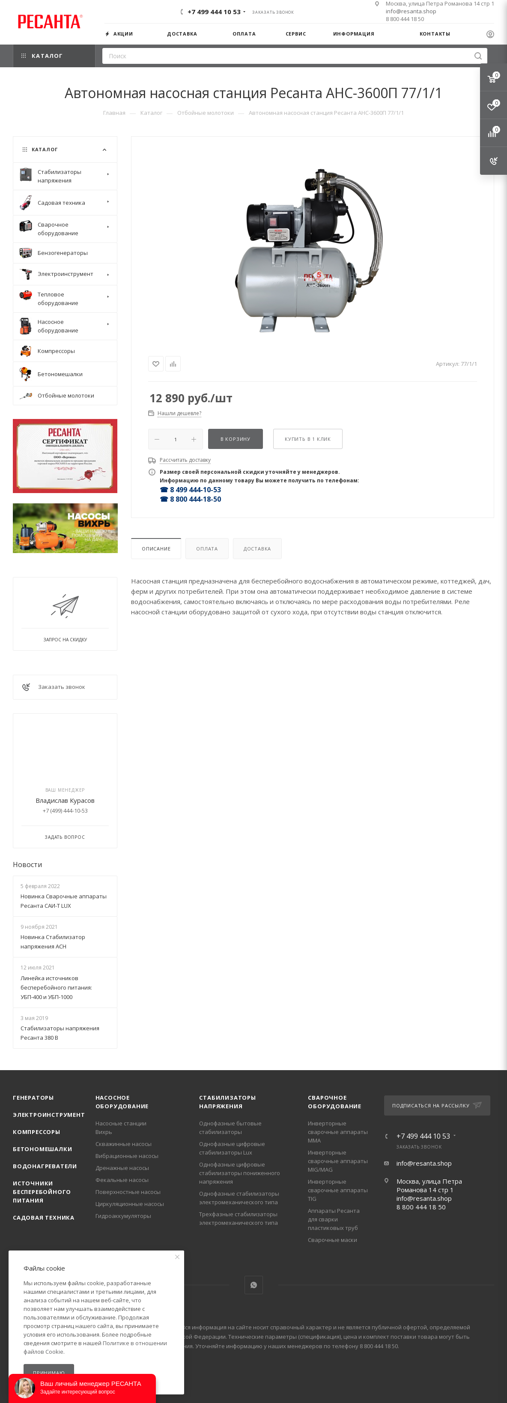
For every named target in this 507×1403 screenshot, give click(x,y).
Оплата (207, 548)
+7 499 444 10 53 (214, 11)
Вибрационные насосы (126, 1156)
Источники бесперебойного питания (42, 1191)
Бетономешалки (42, 1149)
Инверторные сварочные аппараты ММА (338, 1131)
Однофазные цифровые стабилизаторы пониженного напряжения (239, 1173)
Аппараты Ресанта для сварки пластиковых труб (334, 1219)
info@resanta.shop (411, 11)
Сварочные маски (332, 1240)
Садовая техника (44, 1217)
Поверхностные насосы (128, 1192)
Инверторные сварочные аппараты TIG (338, 1190)
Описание (156, 548)
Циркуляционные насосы (129, 1204)
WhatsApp (254, 1285)
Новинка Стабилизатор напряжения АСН (53, 941)
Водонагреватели (45, 1166)
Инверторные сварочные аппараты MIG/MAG (338, 1161)
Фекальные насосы (122, 1180)
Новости (27, 864)
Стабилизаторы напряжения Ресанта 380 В (60, 1032)
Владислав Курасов (65, 800)
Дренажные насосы (122, 1168)
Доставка (257, 548)
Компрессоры (36, 1132)
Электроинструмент (49, 1115)
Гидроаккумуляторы (123, 1216)
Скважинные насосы (123, 1144)
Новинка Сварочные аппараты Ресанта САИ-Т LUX (64, 900)
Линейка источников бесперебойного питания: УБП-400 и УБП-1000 (56, 987)
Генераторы (33, 1097)
